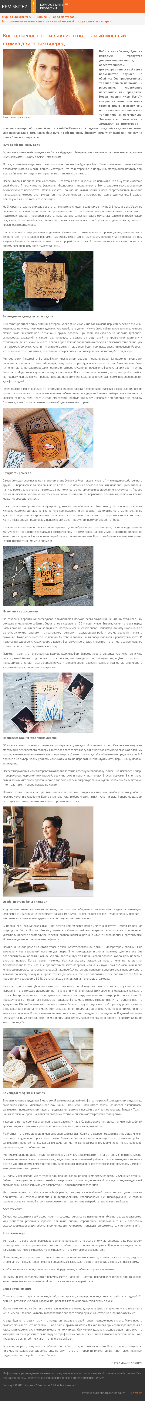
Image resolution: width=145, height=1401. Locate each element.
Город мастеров (63, 16)
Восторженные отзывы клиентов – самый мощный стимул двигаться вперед (57, 21)
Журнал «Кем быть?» (17, 16)
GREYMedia (135, 1392)
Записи (41, 16)
